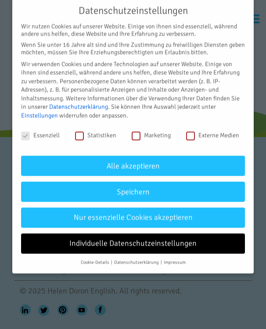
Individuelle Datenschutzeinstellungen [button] (133, 237)
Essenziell (40, 130)
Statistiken (95, 130)
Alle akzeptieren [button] (133, 160)
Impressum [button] (175, 257)
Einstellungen (39, 110)
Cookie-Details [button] (95, 257)
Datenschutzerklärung (78, 101)
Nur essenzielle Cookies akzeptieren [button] (133, 212)
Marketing (151, 130)
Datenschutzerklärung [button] (137, 257)
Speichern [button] (133, 186)
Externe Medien (212, 130)
